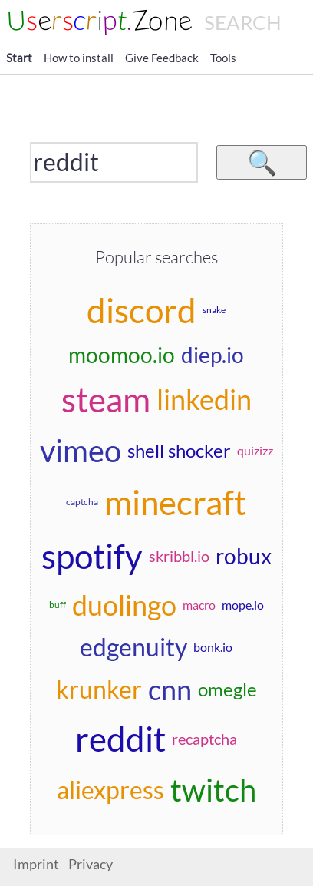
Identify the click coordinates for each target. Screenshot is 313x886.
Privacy (90, 864)
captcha (82, 501)
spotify (92, 556)
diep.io (212, 355)
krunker (99, 689)
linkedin (204, 399)
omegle (227, 689)
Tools (223, 57)
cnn (170, 689)
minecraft (175, 502)
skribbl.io (179, 556)
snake (214, 310)
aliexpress (110, 790)
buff (57, 604)
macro (199, 604)
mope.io (243, 604)
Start (19, 57)
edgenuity (133, 647)
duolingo (124, 605)
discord (141, 310)
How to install (79, 57)
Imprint (36, 864)
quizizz (255, 450)
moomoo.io (121, 355)
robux (244, 556)
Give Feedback (162, 57)
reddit (120, 739)
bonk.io (212, 647)
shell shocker (179, 450)
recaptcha (204, 738)
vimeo (80, 450)
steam (105, 399)
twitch (213, 790)
